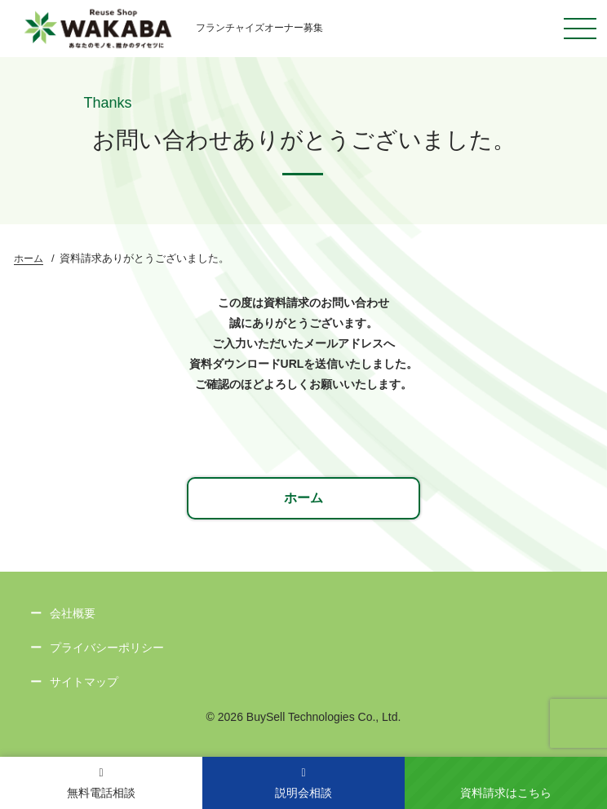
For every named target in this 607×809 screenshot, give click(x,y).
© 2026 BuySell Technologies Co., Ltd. (303, 716)
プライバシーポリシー (107, 647)
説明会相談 (303, 783)
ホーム (28, 258)
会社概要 (72, 613)
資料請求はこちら (506, 792)
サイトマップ (84, 681)
